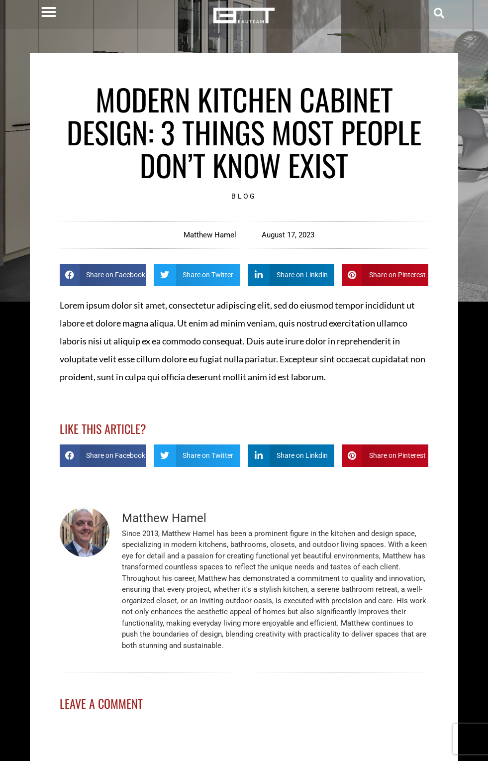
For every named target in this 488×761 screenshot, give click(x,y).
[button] (49, 12)
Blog (243, 196)
